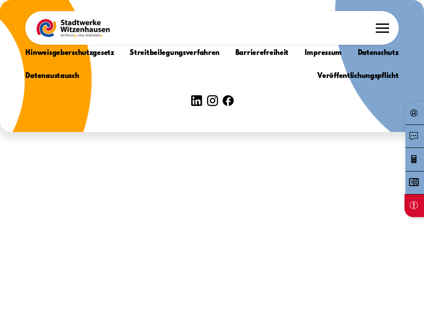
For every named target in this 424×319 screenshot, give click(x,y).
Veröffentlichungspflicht (357, 76)
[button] (73, 28)
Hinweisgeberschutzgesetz (69, 53)
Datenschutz (378, 53)
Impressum (323, 53)
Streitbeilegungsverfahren (175, 53)
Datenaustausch (52, 76)
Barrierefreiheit (262, 53)
